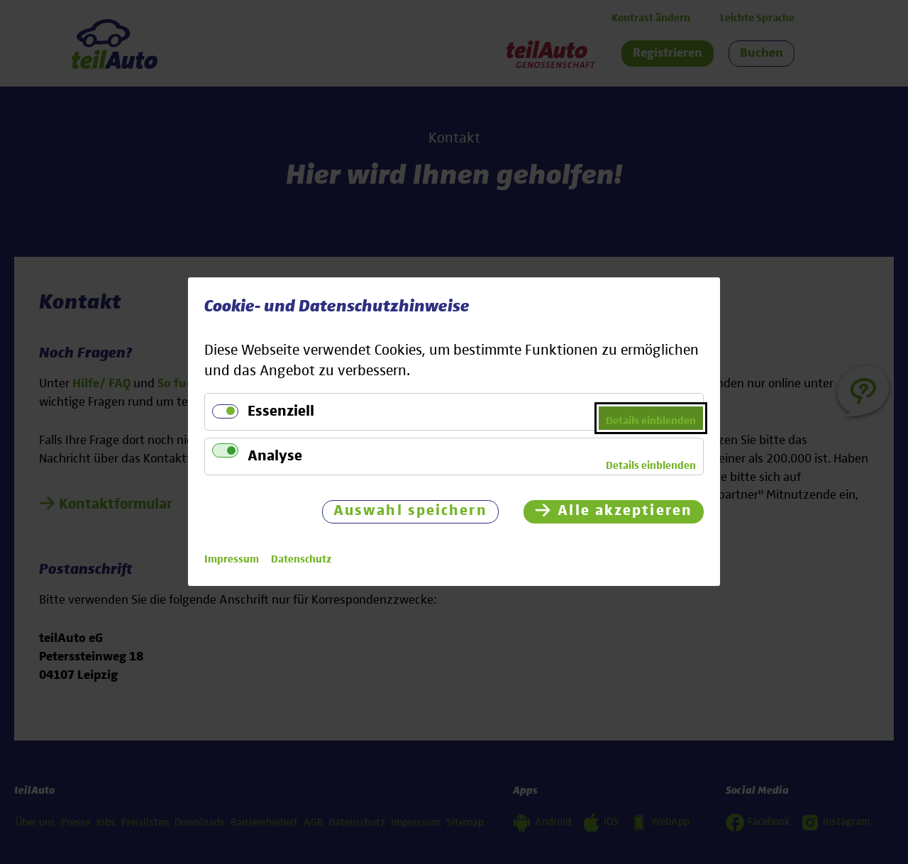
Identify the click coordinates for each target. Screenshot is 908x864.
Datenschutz (301, 560)
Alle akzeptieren (625, 511)
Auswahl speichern (410, 511)
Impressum (231, 560)
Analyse (275, 456)
